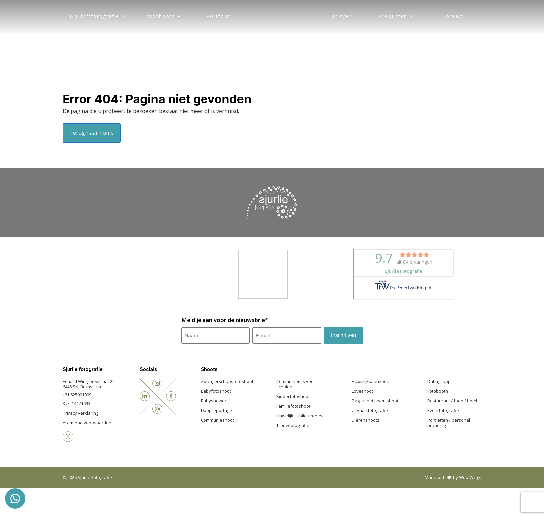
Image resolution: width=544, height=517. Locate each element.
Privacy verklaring (80, 413)
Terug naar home (91, 132)
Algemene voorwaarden (87, 423)
